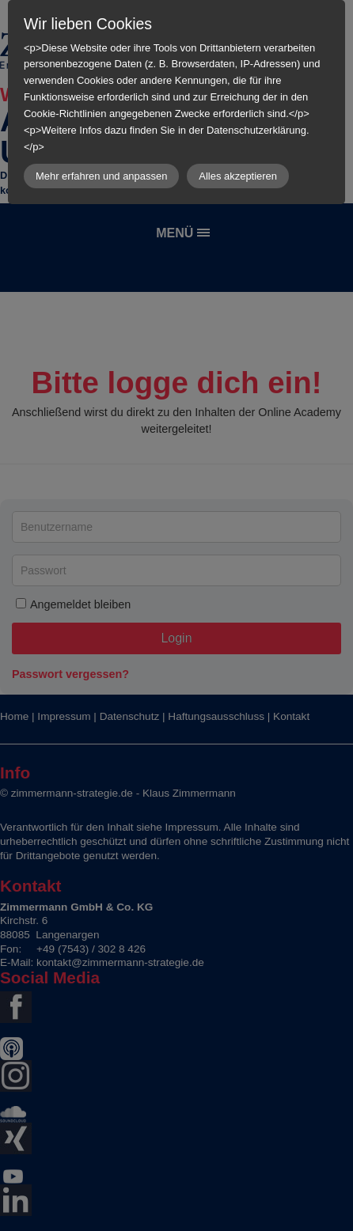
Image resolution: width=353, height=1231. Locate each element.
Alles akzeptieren (238, 176)
